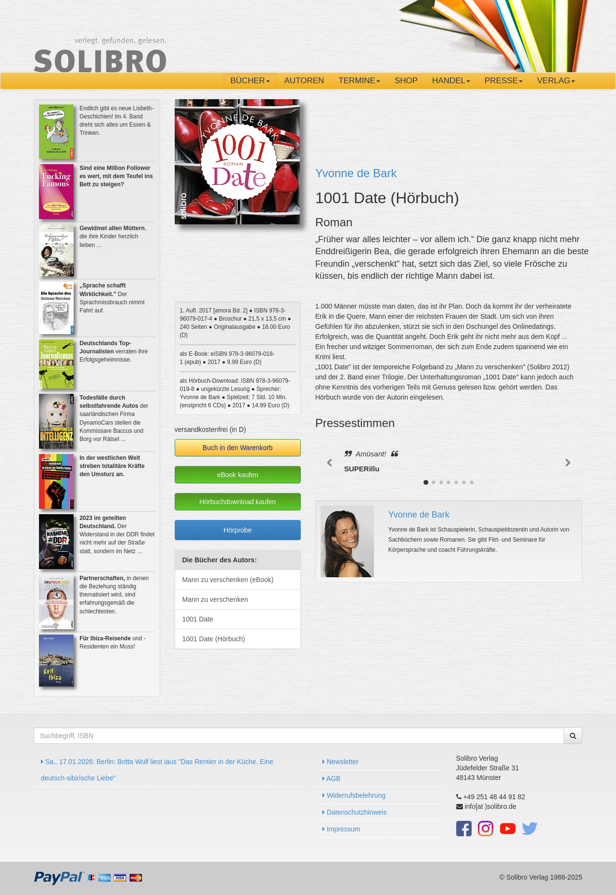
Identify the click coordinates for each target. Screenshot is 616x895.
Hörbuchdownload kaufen (237, 502)
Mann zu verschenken (215, 599)
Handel (451, 80)
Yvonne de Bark (356, 173)
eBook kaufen (237, 475)
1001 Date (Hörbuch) (213, 639)
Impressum (341, 829)
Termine (359, 80)
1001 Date (198, 619)
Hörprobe (238, 530)
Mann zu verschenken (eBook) (228, 580)
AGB (331, 778)
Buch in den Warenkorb (238, 448)
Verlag (556, 80)
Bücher (250, 80)
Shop (406, 80)
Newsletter (340, 761)
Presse (504, 80)
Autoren (304, 80)
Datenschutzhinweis (354, 812)
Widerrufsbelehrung (353, 795)
